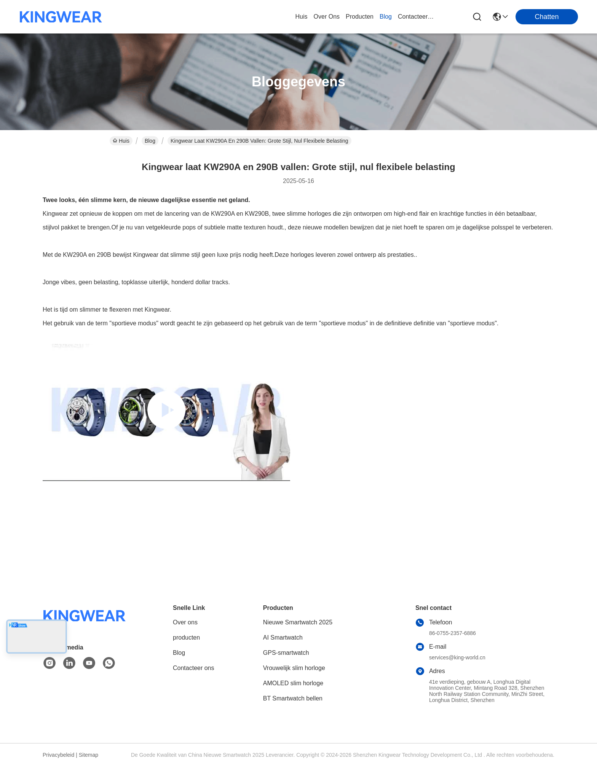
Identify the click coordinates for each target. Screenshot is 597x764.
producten (360, 16)
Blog (150, 141)
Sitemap (88, 755)
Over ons (185, 622)
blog (386, 16)
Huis (301, 16)
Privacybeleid (58, 755)
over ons (327, 16)
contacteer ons (416, 16)
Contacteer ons (193, 668)
